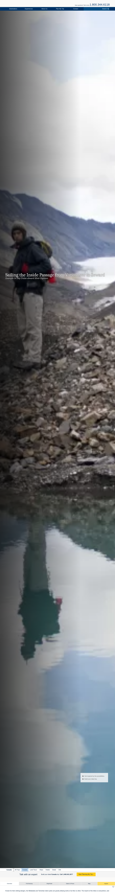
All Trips (17, 870)
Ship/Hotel (49, 883)
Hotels (48, 870)
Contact (75, 9)
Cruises (24, 870)
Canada (9, 870)
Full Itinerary (29, 883)
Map (89, 883)
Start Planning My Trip (85, 874)
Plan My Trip (60, 9)
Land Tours (33, 870)
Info (59, 870)
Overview (9, 883)
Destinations (13, 9)
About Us (44, 9)
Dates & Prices (70, 883)
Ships (41, 870)
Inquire (106, 883)
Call (66, 874)
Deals (54, 870)
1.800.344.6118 (100, 4)
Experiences (29, 9)
